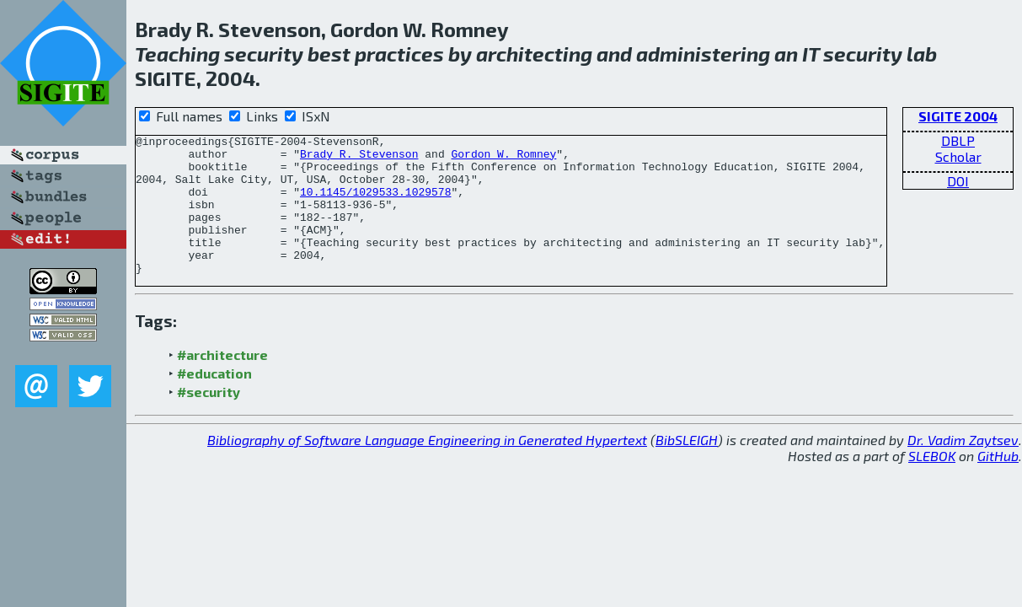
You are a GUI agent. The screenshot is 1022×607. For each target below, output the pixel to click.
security (263, 53)
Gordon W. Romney (503, 158)
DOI (958, 181)
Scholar (958, 156)
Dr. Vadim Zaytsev (963, 467)
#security (208, 419)
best (329, 53)
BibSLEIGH (686, 467)
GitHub (998, 483)
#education (214, 401)
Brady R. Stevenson (359, 158)
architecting (534, 53)
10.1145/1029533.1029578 (375, 204)
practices (399, 53)
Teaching (177, 53)
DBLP (958, 140)
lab (922, 53)
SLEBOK (931, 483)
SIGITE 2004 (958, 116)
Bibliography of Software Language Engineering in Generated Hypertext (427, 467)
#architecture (222, 382)
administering (703, 53)
